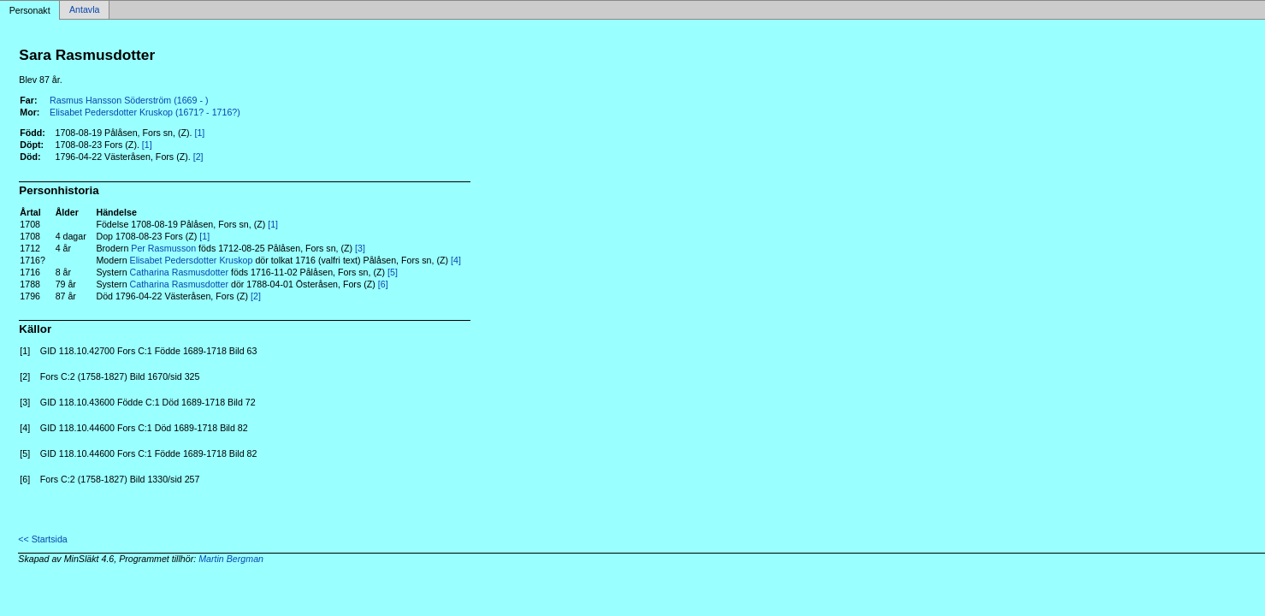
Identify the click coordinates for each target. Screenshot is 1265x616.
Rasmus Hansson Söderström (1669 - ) (129, 100)
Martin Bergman (230, 559)
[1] (199, 132)
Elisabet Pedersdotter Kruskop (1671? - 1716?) (145, 112)
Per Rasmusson (163, 248)
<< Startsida (42, 539)
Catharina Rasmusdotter (179, 272)
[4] (456, 260)
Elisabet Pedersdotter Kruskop (191, 260)
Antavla (84, 10)
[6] (383, 284)
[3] (360, 248)
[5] (392, 272)
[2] (198, 156)
